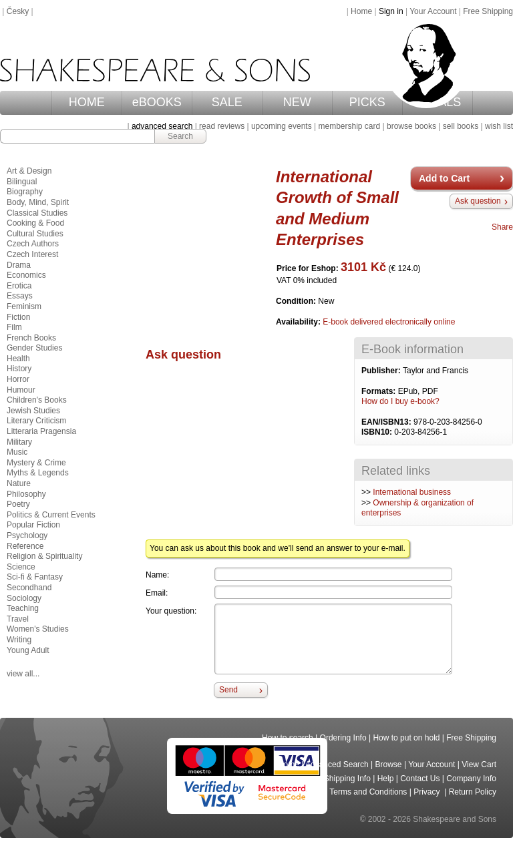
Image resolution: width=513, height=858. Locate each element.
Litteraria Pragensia (41, 431)
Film (14, 327)
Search (180, 136)
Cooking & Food (35, 223)
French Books (31, 338)
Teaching (23, 608)
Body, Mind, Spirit (38, 202)
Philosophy (26, 494)
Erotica (19, 285)
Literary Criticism (36, 420)
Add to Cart (444, 178)
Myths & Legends (38, 472)
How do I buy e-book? (400, 401)
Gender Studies (34, 348)
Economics (26, 275)
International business (412, 492)
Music (17, 452)
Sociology (24, 598)
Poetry (18, 504)
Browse (388, 764)
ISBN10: (377, 432)
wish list (499, 126)
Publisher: (382, 370)
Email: (157, 593)
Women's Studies (38, 629)
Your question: (171, 611)
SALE (227, 102)
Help (385, 778)
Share (502, 227)
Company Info (471, 778)
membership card (349, 126)
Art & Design (29, 171)
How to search (287, 737)
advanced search (162, 126)
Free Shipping (488, 11)
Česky (18, 11)
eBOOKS (157, 102)
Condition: (297, 301)
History (19, 368)
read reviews (221, 126)
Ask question (478, 201)
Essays (20, 295)
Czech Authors (33, 243)
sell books (460, 126)
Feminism (24, 306)
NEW (297, 102)
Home (361, 11)
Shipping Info (347, 778)
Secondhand (29, 587)
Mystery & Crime (36, 462)
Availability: (299, 322)
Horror (18, 379)
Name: (157, 575)
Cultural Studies (35, 233)
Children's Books (37, 400)
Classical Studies (37, 213)
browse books (411, 126)
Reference (25, 546)
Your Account (432, 11)
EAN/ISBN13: (387, 422)
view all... (23, 673)
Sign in (391, 11)
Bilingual (22, 181)
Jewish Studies (33, 410)
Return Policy (472, 792)
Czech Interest (32, 254)
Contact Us (420, 778)
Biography (25, 191)
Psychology (27, 535)
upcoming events (281, 126)
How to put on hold (406, 737)
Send (228, 689)
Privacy (427, 792)
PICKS (367, 102)
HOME (87, 102)
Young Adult (28, 650)
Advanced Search (337, 764)
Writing (19, 639)
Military (19, 442)
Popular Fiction (33, 524)
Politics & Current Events (51, 514)
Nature (19, 483)
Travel (18, 619)
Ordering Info (343, 737)
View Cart (479, 764)
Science (21, 567)
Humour (21, 390)
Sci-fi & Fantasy (35, 577)
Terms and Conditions (368, 792)
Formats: (379, 391)
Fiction (18, 317)
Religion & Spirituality (44, 556)
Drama (19, 265)
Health (18, 358)
